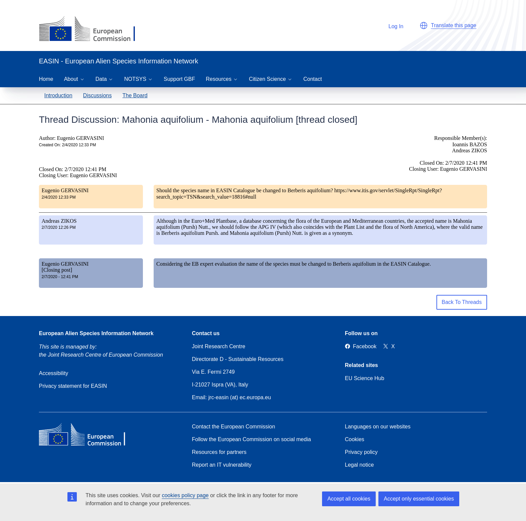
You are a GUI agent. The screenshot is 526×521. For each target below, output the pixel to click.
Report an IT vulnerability (222, 465)
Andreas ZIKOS (59, 221)
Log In (392, 25)
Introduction (58, 95)
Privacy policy (361, 452)
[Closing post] (57, 270)
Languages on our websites (378, 426)
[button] (424, 25)
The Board (135, 95)
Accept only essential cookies (419, 499)
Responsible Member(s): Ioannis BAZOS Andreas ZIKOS (460, 144)
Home (46, 79)
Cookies (354, 439)
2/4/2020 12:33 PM (58, 197)
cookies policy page (185, 495)
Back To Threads (462, 302)
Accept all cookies (348, 499)
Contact (312, 79)
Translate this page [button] (453, 25)
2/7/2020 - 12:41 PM (60, 276)
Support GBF (179, 79)
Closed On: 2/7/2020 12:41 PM (72, 169)
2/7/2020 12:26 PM (58, 227)
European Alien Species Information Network (96, 333)
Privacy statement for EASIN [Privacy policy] (73, 386)
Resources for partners (219, 452)
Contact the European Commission (233, 426)
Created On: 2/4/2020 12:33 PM (67, 145)
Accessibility (53, 373)
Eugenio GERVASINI (65, 190)
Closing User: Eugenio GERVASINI (78, 175)
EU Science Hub (364, 378)
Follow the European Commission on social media (251, 439)
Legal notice (359, 465)
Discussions (97, 95)
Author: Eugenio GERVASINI (71, 138)
